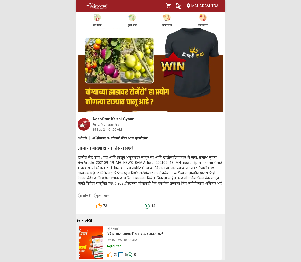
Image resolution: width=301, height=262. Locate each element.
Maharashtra (201, 6)
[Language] (179, 6)
